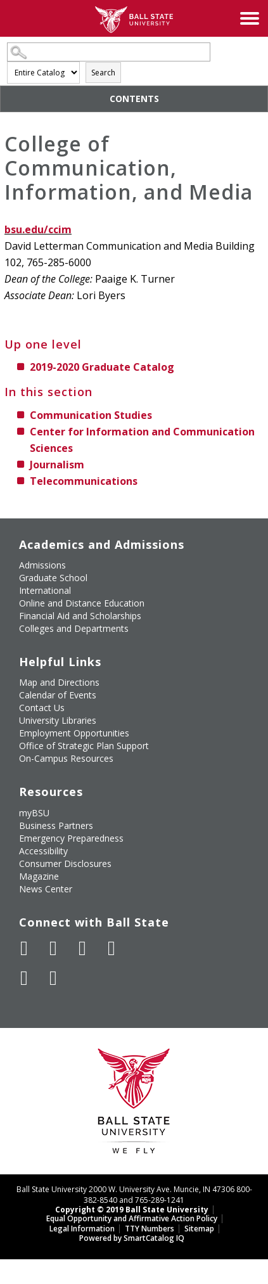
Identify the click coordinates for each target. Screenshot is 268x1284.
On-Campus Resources (66, 758)
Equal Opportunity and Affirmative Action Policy (131, 1218)
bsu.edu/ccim (38, 229)
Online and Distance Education (81, 603)
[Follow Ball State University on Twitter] (53, 948)
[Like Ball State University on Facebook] (24, 948)
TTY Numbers (149, 1228)
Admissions (42, 565)
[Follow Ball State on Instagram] (111, 948)
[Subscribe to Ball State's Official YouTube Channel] (82, 948)
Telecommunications (83, 481)
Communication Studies (91, 415)
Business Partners (56, 825)
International (45, 590)
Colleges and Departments (74, 628)
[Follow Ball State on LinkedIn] (24, 977)
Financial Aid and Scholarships (80, 616)
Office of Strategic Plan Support (84, 746)
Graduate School (53, 578)
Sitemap (199, 1228)
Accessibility (43, 851)
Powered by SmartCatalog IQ (131, 1238)
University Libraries (57, 720)
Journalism (57, 465)
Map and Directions (59, 682)
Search (103, 72)
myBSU (34, 813)
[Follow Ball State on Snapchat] (53, 977)
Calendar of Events (57, 695)
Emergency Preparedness (71, 838)
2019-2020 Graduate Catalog (102, 367)
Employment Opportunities (74, 733)
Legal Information (82, 1228)
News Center (45, 889)
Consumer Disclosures (65, 863)
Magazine (39, 876)
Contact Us (42, 708)
